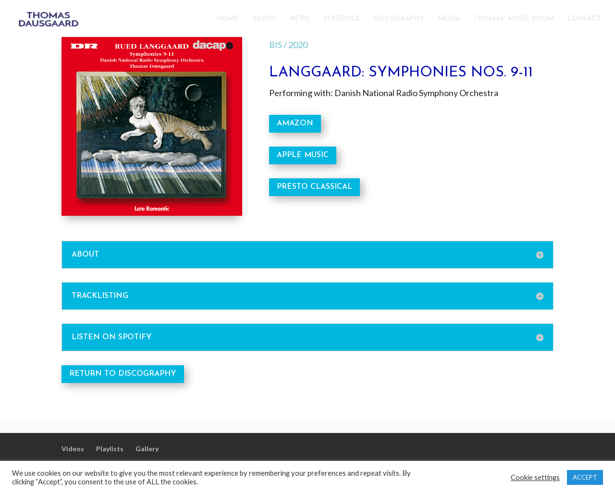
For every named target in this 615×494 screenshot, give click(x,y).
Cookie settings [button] (535, 477)
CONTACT (584, 19)
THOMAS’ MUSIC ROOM (514, 19)
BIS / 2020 (288, 44)
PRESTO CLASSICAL (314, 187)
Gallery (147, 449)
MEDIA (449, 19)
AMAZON (295, 123)
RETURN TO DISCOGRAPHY (122, 374)
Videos (73, 449)
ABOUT (264, 19)
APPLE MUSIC (303, 155)
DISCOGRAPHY (399, 19)
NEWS (300, 19)
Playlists (109, 449)
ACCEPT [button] (585, 477)
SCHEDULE (341, 19)
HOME (228, 19)
